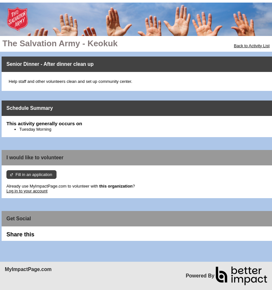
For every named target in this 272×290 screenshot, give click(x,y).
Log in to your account (27, 191)
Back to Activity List (251, 45)
